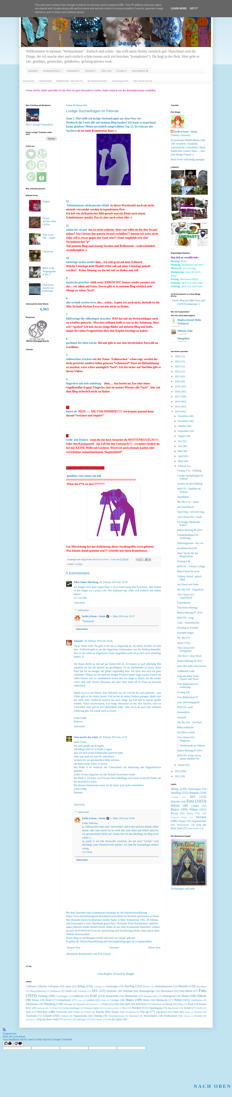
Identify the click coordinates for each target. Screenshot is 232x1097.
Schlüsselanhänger (71, 1008)
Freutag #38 (183, 692)
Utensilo (65, 1016)
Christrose (47, 251)
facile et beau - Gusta (93, 616)
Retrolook (157, 1004)
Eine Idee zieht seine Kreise (191, 666)
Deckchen (111, 991)
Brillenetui (55, 991)
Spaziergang (155, 1008)
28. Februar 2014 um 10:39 (113, 582)
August (182, 436)
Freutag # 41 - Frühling (189, 470)
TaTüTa (87, 1012)
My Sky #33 (183, 637)
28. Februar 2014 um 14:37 (113, 737)
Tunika (187, 1012)
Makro (175, 809)
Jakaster (78, 641)
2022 (178, 371)
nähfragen (81, 1019)
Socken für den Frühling (189, 483)
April (181, 456)
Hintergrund (169, 996)
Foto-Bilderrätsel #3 (187, 697)
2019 (178, 386)
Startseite (33, 71)
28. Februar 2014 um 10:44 (98, 641)
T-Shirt (76, 1012)
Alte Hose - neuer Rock (189, 655)
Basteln (194, 792)
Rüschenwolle (43, 1008)
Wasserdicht (183, 712)
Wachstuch (134, 1016)
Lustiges (79, 564)
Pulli (116, 1004)
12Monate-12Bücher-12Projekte (42, 986)
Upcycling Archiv (120, 81)
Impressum (28, 81)
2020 (178, 381)
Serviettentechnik (111, 1008)
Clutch (68, 991)
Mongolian (183, 338)
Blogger (130, 973)
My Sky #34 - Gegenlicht (190, 589)
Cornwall (175, 797)
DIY (192, 796)
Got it (194, 8)
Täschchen (31, 1015)
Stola (28, 1012)
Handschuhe (112, 996)
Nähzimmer (32, 1004)
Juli (180, 441)
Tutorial (198, 1012)
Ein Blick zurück (186, 732)
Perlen (105, 1004)
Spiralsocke (173, 1008)
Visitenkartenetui (116, 1016)
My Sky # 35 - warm (188, 501)
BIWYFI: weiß (185, 707)
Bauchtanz (201, 986)
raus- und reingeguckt (188, 702)
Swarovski (61, 1012)
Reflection (141, 1004)
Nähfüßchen (197, 1000)
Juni (180, 446)
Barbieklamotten (164, 986)
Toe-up (144, 1011)
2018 (178, 391)
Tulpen (46, 201)
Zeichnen (30, 1019)
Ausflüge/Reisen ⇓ (52, 71)
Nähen (194, 809)
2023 (178, 366)
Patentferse (93, 1004)
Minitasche (162, 1000)
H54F (93, 996)
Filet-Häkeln (186, 991)
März (181, 461)
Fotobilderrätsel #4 (187, 548)
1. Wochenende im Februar (191, 745)
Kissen (35, 1000)
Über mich (106, 71)
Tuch (175, 1012)
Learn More (179, 8)
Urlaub (47, 1015)
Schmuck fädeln (179, 817)
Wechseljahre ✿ (140, 71)
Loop (103, 1000)
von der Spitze (114, 1019)
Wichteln (198, 1016)
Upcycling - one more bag (190, 511)
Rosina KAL (193, 813)
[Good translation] (8, 1043)
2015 (178, 406)
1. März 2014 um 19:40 (122, 818)
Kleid (48, 1000)
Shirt (124, 1008)
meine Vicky (183, 642)
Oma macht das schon (86, 737)
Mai (180, 451)
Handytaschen (150, 996)
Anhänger (98, 986)
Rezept (174, 813)
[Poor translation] (18, 1043)
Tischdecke (130, 1012)
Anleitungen (194, 789)
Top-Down (161, 1012)
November (183, 421)
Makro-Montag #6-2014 (189, 660)
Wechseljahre (183, 825)
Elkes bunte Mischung (86, 582)
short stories (193, 828)
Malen (146, 1000)
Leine (79, 1000)
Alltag (175, 789)
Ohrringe (68, 1004)
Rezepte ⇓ (90, 71)
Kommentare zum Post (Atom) (95, 953)
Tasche (100, 1011)
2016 (178, 401)
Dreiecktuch (167, 991)
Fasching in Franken (187, 627)
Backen (146, 986)
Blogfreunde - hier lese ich (70, 81)
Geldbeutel (78, 996)
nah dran (68, 1019)
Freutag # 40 (183, 561)
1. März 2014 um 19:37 (122, 616)
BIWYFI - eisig (185, 617)
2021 (178, 376)
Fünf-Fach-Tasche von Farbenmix (48, 287)
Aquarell (181, 717)
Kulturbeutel (64, 1000)
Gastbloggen (62, 996)
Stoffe (200, 1008)
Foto (190, 801)
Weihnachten (170, 1015)
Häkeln (175, 805)
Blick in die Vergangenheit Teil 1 (49, 271)
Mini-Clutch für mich (188, 571)
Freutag (43, 996)
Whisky (187, 1016)
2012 (178, 776)
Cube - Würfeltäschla (188, 622)
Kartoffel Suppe (185, 632)
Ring (180, 1004)
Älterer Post (154, 947)
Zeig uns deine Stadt (47, 1019)
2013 (178, 771)
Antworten (79, 602)
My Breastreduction (97, 81)
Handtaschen (131, 996)
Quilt (127, 1004)
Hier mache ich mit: (143, 81)
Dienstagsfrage (147, 991)
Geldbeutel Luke (185, 671)
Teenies (182, 821)
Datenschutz (45, 81)
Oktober (182, 426)
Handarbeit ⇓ (73, 71)
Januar (181, 764)
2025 (178, 361)
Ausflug (176, 792)
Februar (182, 466)
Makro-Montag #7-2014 (189, 612)
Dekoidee (176, 801)
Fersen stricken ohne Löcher (49, 221)
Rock (190, 1004)
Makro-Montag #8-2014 (189, 530)
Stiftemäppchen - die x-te (190, 543)
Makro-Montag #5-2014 (189, 750)
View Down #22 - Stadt (189, 517)
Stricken (201, 817)
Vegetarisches (199, 821)
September (183, 431)
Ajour (68, 986)
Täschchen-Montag (187, 607)
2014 (178, 411)
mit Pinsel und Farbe (188, 584)
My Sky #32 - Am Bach (189, 722)
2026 (178, 356)
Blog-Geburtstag (38, 991)
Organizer (80, 1004)
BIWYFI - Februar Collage (191, 566)
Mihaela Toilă (185, 331)
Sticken (187, 1008)
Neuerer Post (73, 947)
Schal (54, 1008)
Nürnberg (49, 1004)
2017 (178, 396)
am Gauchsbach (185, 506)
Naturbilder (183, 496)
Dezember (183, 416)
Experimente (183, 602)
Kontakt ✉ (121, 71)
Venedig (98, 1015)
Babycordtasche (185, 727)
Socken (136, 1007)
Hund (185, 996)
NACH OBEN (213, 1086)
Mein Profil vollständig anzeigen (188, 159)
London (195, 805)
